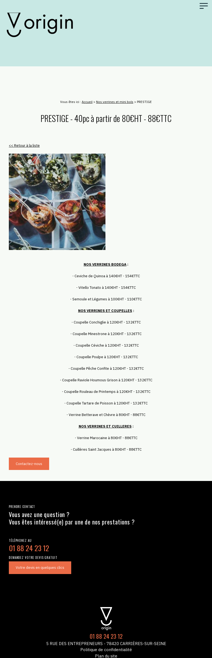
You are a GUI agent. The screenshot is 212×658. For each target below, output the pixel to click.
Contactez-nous (29, 463)
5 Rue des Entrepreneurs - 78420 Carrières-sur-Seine (106, 643)
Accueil (87, 102)
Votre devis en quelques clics (40, 567)
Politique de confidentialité (106, 649)
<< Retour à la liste (24, 145)
